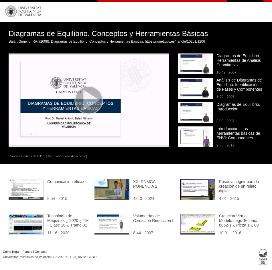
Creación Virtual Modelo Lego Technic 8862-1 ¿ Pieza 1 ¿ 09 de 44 (239, 223)
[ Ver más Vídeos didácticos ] (66, 156)
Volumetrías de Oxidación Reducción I (153, 218)
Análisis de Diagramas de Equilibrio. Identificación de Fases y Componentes (239, 85)
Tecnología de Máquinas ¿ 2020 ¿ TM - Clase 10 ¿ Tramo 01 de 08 (67, 223)
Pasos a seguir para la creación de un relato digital (239, 186)
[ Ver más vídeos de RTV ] (27, 156)
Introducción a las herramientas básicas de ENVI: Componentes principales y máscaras (238, 135)
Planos (27, 251)
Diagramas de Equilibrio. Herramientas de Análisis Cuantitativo (238, 60)
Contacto (41, 251)
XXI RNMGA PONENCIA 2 (145, 183)
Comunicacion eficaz (65, 181)
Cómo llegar (11, 251)
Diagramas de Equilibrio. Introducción (238, 106)
